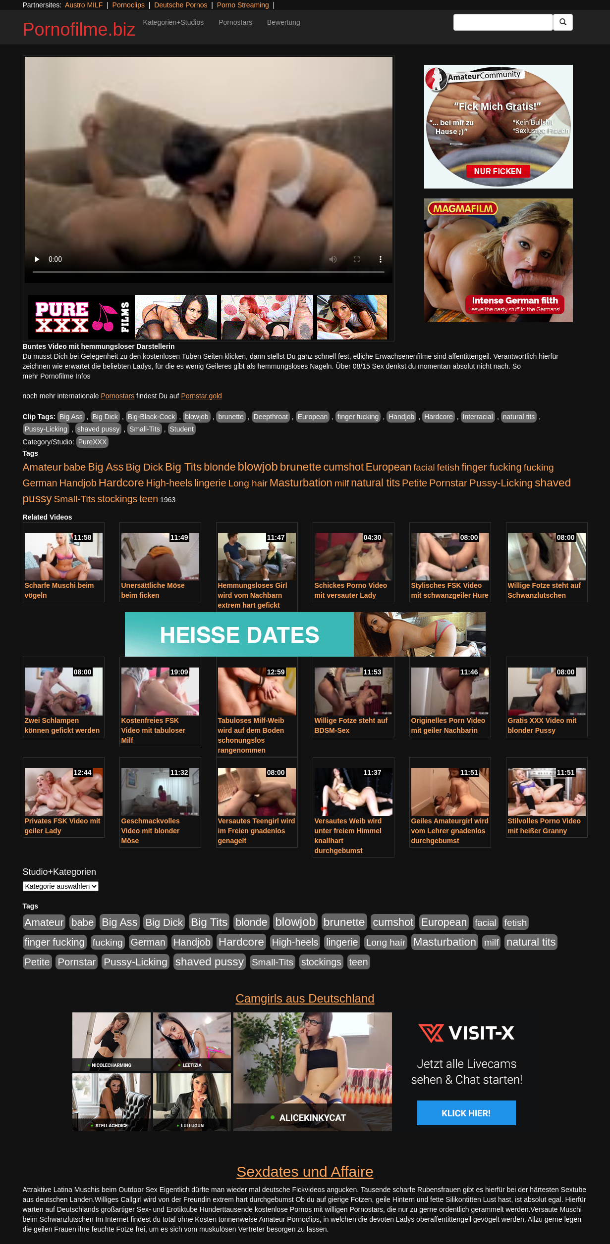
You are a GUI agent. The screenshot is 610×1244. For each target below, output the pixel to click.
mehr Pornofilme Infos (57, 376)
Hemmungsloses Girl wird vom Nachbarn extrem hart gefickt (252, 595)
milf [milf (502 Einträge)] (341, 483)
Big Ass (71, 417)
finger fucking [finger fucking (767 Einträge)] (491, 467)
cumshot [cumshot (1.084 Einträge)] (343, 467)
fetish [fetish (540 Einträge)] (448, 467)
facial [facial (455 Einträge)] (424, 467)
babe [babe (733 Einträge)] (74, 467)
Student (182, 429)
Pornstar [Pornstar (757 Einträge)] (448, 483)
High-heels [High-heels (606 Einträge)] (169, 483)
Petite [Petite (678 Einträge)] (414, 483)
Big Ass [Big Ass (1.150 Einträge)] (105, 467)
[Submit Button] (563, 22)
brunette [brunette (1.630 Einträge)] (301, 466)
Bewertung (283, 22)
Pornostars (235, 22)
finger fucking (358, 417)
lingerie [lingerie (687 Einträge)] (210, 483)
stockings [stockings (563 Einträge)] (118, 498)
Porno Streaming (243, 5)
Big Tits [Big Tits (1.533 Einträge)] (183, 466)
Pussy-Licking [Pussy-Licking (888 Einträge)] (501, 482)
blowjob (196, 417)
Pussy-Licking (46, 429)
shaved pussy (98, 429)
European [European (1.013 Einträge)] (389, 467)
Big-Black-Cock (151, 417)
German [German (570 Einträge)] (40, 483)
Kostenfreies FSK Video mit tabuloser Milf (153, 730)
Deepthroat (271, 417)
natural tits (519, 417)
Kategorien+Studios (173, 22)
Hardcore (438, 417)
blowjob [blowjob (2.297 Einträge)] (257, 466)
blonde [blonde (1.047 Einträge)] (219, 467)
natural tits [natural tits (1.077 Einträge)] (375, 483)
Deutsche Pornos (180, 5)
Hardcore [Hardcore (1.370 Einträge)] (121, 483)
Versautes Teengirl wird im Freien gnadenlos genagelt (256, 831)
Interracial (478, 417)
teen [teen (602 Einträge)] (148, 498)
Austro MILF (84, 5)
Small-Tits (144, 429)
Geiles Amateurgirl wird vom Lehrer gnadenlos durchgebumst (450, 831)
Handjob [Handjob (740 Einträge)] (78, 483)
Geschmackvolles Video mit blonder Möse (150, 831)
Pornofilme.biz (79, 29)
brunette (230, 417)
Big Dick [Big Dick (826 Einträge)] (144, 467)
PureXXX (92, 442)
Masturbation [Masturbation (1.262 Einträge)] (301, 483)
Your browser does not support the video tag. (208, 170)
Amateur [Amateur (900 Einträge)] (42, 467)
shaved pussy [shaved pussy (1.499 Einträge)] (209, 962)
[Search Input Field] (503, 22)
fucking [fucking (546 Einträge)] (539, 467)
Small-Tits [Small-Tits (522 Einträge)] (74, 499)
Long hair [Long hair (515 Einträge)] (247, 483)
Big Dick (105, 417)
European (313, 417)
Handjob (401, 417)
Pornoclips (128, 5)
